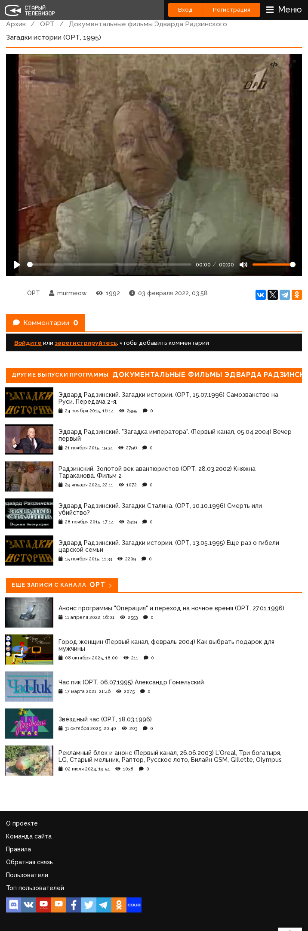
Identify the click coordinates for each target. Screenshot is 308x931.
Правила (18, 849)
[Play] (17, 265)
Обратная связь (29, 862)
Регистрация (231, 9)
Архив (16, 24)
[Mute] (243, 265)
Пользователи (27, 875)
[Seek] (109, 264)
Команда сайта (29, 836)
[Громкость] (274, 264)
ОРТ (47, 24)
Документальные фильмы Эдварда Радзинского (148, 24)
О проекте (22, 823)
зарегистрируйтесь (86, 342)
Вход (185, 9)
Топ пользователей (35, 888)
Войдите (28, 342)
